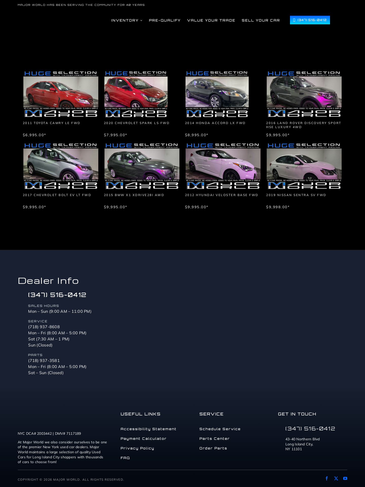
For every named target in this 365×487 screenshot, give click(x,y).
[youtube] (345, 478)
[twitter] (336, 478)
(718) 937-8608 (44, 326)
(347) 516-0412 (57, 295)
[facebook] (327, 478)
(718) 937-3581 (44, 360)
